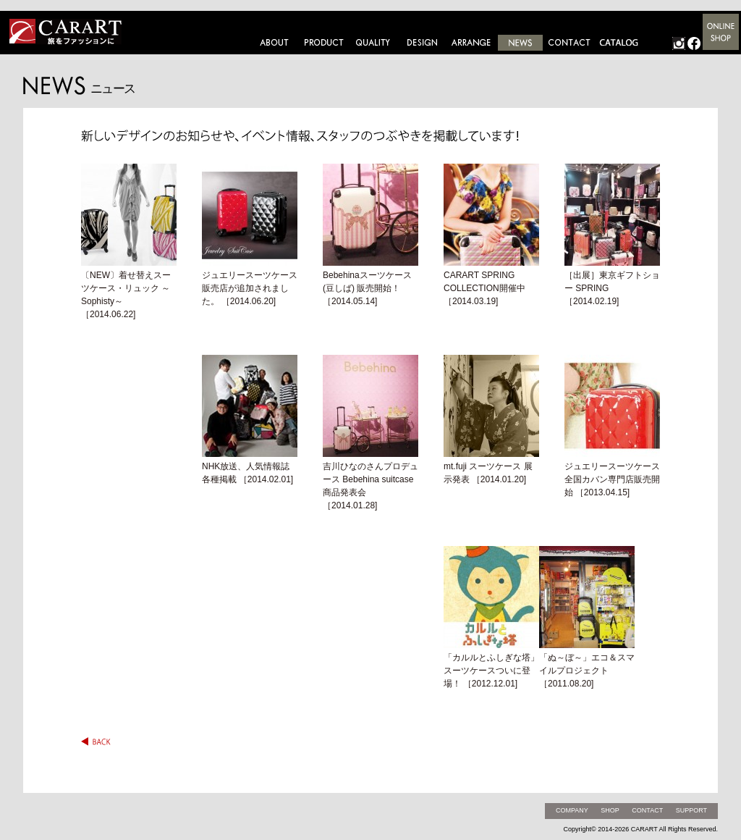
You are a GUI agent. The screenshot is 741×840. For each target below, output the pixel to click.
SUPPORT (691, 810)
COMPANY (572, 810)
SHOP (610, 810)
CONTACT (647, 810)
